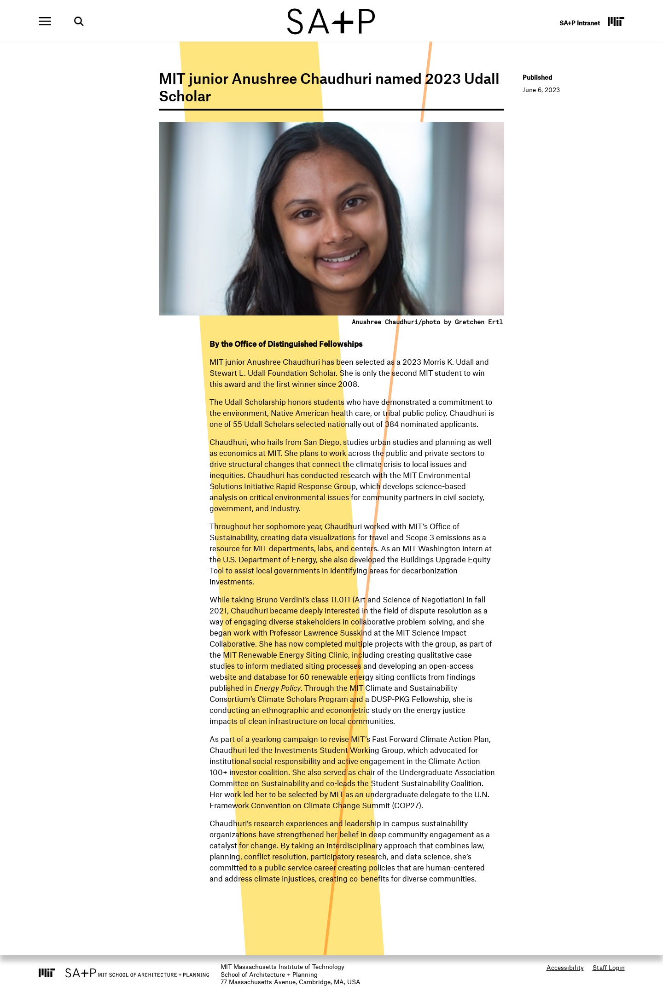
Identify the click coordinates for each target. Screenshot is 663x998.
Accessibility (565, 967)
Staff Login (609, 967)
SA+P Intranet (579, 23)
